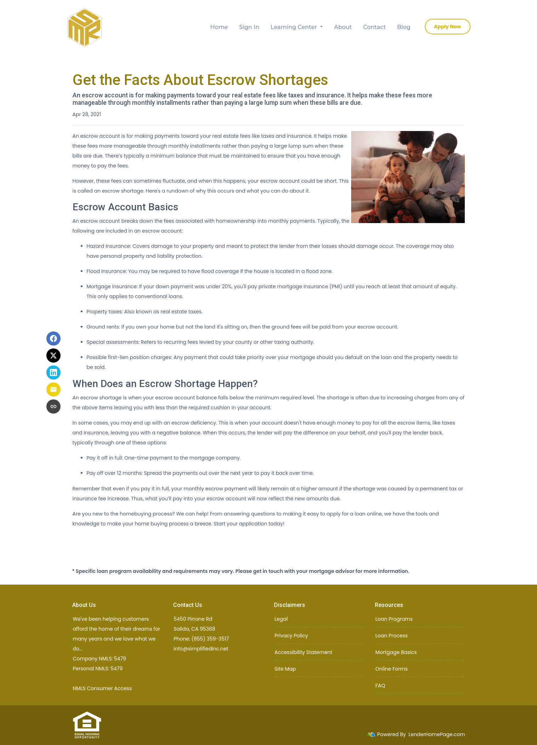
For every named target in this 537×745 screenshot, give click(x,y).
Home (219, 27)
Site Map (285, 668)
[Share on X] (53, 355)
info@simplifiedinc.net (201, 648)
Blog (404, 27)
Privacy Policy (291, 635)
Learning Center (294, 27)
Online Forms (392, 668)
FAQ (380, 685)
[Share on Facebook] (53, 338)
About (343, 27)
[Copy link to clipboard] (53, 406)
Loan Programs (394, 618)
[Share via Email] (53, 389)
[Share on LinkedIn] (53, 372)
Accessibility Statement (303, 652)
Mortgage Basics (396, 652)
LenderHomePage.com (437, 734)
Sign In (249, 27)
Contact (374, 27)
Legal (281, 618)
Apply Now (447, 26)
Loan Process (392, 635)
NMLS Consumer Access (102, 688)
